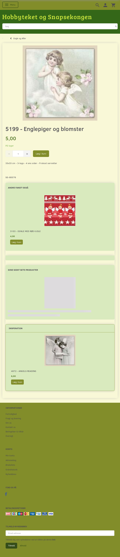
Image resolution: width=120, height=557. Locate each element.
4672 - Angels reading (23, 371)
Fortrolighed (11, 414)
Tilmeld (11, 545)
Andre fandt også (18, 187)
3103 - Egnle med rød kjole (25, 231)
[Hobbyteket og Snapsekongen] (47, 16)
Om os (8, 422)
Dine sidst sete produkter (23, 269)
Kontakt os (10, 427)
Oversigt (9, 436)
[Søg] (116, 26)
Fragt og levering (13, 418)
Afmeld (23, 545)
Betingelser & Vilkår (15, 431)
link (53, 539)
